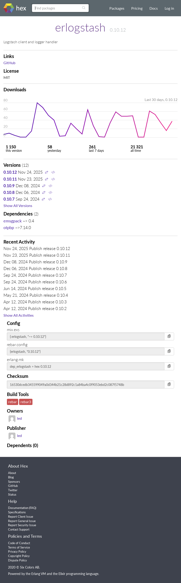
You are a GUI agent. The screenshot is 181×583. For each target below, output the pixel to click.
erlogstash (80, 27)
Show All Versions (17, 205)
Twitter (13, 490)
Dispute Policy (17, 560)
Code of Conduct (19, 543)
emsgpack (12, 220)
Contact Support (18, 529)
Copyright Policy (19, 556)
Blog (11, 477)
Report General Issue (22, 521)
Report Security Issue (22, 525)
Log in (169, 8)
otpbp (8, 227)
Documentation (18, 508)
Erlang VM (38, 574)
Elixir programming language (78, 574)
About (12, 473)
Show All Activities (18, 315)
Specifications (17, 512)
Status (12, 494)
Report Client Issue (20, 516)
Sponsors (14, 481)
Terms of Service (19, 547)
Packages (116, 8)
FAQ (32, 508)
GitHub (9, 62)
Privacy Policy (17, 551)
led (15, 418)
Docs (153, 8)
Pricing (137, 8)
